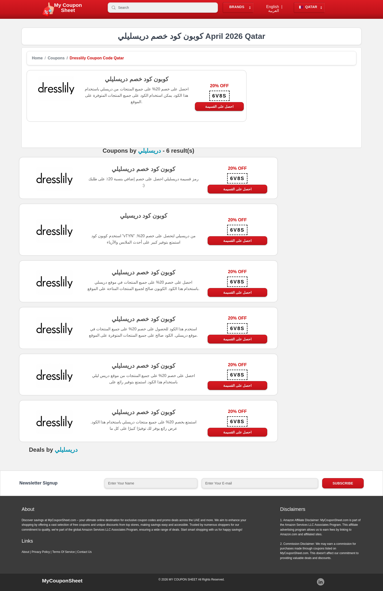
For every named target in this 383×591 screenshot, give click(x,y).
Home (37, 58)
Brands (237, 7)
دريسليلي (149, 151)
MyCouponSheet (62, 580)
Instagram (321, 582)
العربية (273, 11)
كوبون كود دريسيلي (143, 215)
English (272, 7)
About (25, 552)
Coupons (56, 58)
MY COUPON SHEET (183, 579)
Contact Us (84, 552)
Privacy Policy (41, 552)
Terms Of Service (63, 552)
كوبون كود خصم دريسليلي (143, 169)
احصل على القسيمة (219, 106)
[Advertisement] (301, 104)
